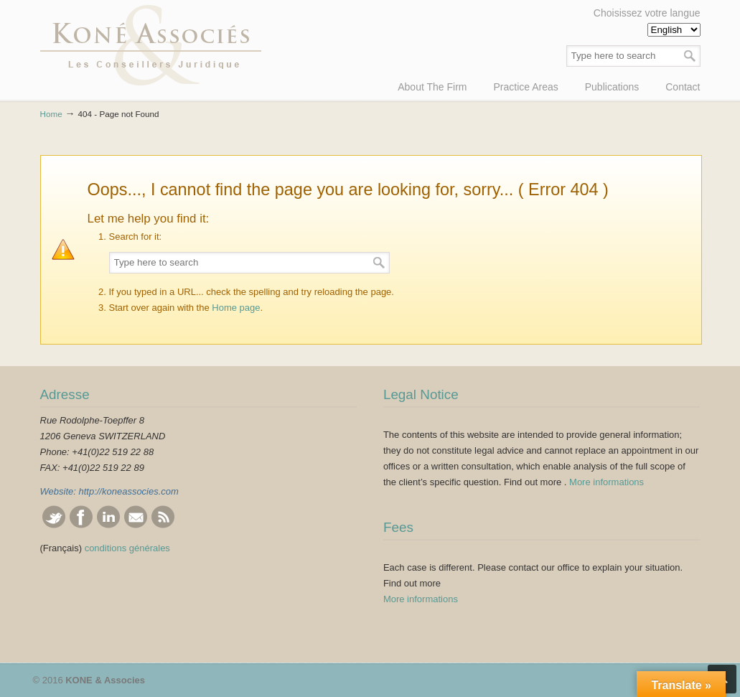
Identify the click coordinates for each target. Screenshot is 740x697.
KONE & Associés (150, 45)
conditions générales (127, 548)
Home (51, 113)
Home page (236, 307)
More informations (606, 482)
